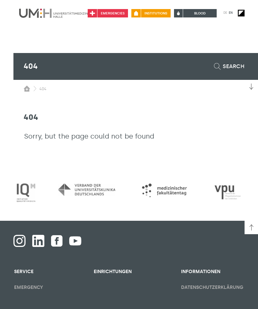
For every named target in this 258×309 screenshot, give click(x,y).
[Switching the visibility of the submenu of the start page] (27, 89)
